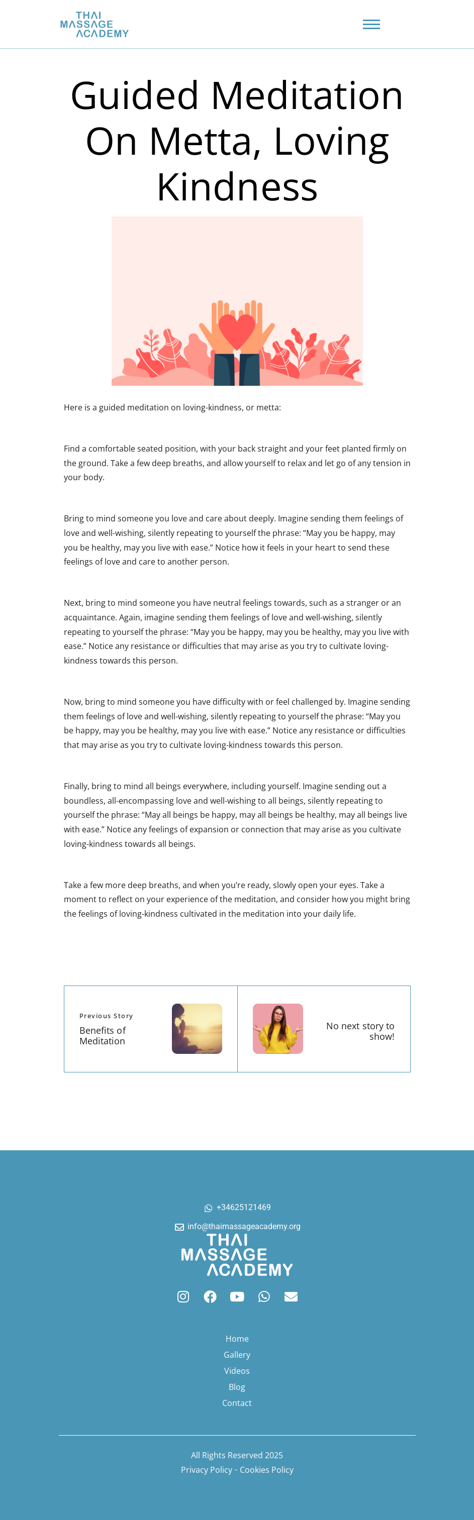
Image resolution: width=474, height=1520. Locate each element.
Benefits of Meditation (102, 1035)
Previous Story (106, 1015)
